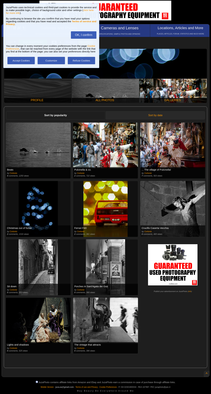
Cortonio (13, 173)
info (189, 291)
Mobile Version (47, 387)
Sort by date (155, 115)
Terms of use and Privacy (86, 387)
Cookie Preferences (108, 387)
